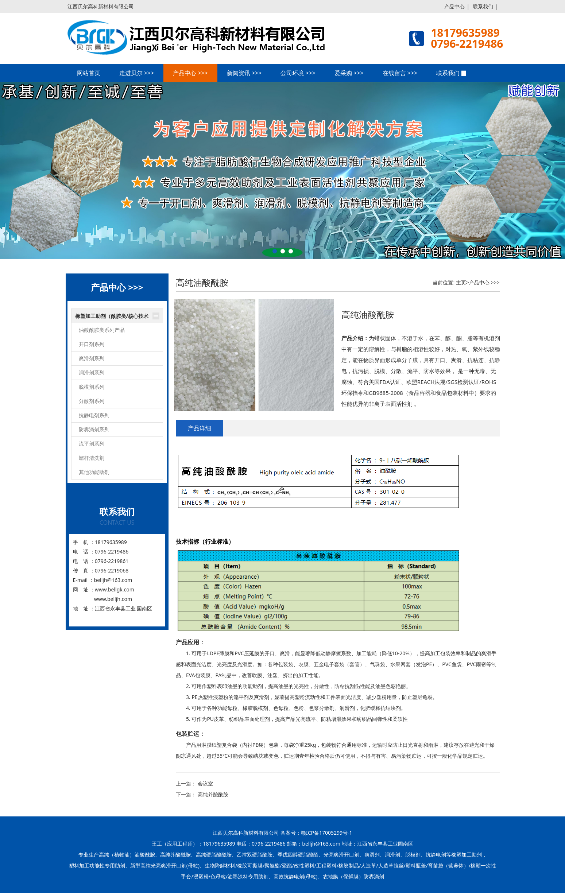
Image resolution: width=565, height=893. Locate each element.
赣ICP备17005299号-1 (326, 832)
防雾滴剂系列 (94, 429)
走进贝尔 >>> (136, 73)
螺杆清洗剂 (91, 457)
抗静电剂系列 (94, 415)
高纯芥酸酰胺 (213, 794)
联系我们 (483, 6)
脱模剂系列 (91, 386)
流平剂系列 (91, 443)
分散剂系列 (91, 400)
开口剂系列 (91, 344)
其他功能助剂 (94, 472)
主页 (461, 282)
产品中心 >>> (190, 73)
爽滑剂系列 (91, 358)
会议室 (205, 783)
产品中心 (454, 6)
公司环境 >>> (298, 73)
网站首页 (88, 73)
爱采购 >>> (349, 73)
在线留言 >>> (400, 73)
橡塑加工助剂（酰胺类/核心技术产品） (112, 317)
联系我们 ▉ (451, 73)
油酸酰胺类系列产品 (102, 329)
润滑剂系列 (91, 372)
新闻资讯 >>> (244, 73)
